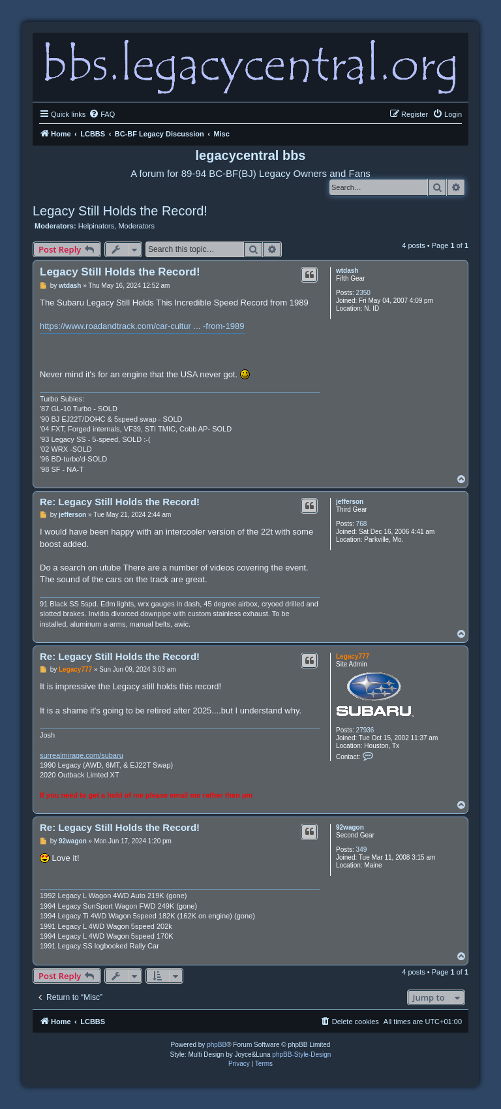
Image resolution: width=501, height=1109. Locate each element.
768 (361, 523)
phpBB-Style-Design (301, 1054)
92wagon (350, 827)
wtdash (347, 270)
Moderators (136, 226)
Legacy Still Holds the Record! (120, 211)
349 (361, 849)
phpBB (216, 1044)
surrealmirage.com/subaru (81, 755)
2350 (363, 292)
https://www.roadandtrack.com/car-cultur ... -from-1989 (142, 326)
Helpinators (96, 226)
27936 (365, 730)
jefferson (349, 501)
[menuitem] (102, 114)
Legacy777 (352, 656)
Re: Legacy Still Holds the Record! (120, 501)
